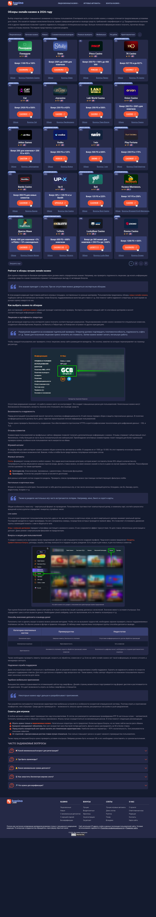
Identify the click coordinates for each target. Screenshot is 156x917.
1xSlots (60, 231)
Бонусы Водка (67, 167)
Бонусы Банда (31, 211)
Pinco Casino (95, 53)
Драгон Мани (25, 231)
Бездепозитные (88, 811)
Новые (45, 35)
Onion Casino (131, 98)
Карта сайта (133, 820)
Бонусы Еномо (137, 255)
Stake (60, 53)
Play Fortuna (131, 142)
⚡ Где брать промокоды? (26, 759)
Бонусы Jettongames (30, 167)
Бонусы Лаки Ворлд (101, 122)
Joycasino (60, 98)
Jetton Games (25, 142)
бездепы (130, 540)
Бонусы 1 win (102, 167)
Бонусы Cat (32, 122)
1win (95, 142)
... (140, 35)
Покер (108, 817)
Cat (25, 98)
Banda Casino (25, 187)
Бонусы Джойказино (65, 122)
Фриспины (87, 814)
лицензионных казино (41, 723)
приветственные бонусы (18, 543)
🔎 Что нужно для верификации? (29, 785)
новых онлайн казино (138, 295)
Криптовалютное (128, 35)
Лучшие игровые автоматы (116, 807)
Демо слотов (110, 811)
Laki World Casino (96, 98)
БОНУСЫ (87, 802)
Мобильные (101, 35)
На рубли (113, 35)
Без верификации (66, 820)
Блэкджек (109, 820)
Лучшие (86, 807)
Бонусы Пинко (102, 78)
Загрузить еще (15, 263)
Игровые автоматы (92, 3)
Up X (60, 187)
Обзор (12, 78)
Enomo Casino (131, 231)
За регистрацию (89, 817)
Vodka (60, 142)
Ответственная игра (136, 811)
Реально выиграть (85, 35)
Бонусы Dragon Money (30, 255)
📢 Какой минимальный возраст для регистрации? (37, 751)
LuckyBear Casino (96, 231)
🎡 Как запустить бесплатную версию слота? (34, 777)
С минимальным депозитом (70, 814)
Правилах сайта (132, 828)
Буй (96, 187)
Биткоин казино (31, 35)
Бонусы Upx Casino (66, 211)
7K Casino (131, 53)
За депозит (87, 820)
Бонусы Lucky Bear (101, 255)
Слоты (10, 461)
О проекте (132, 807)
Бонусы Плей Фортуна (136, 167)
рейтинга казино (30, 310)
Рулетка (109, 814)
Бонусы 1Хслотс (66, 255)
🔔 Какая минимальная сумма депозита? (32, 768)
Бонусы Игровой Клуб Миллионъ (135, 211)
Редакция (132, 814)
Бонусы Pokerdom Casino (29, 78)
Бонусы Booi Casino (101, 211)
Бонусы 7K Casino (136, 78)
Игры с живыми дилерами (19, 528)
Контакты (132, 817)
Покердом (24, 53)
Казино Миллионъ (131, 187)
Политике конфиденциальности (112, 828)
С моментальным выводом (62, 35)
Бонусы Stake (67, 78)
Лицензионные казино (68, 3)
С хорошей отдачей (67, 817)
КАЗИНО (64, 802)
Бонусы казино (112, 3)
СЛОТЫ (109, 802)
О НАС (131, 802)
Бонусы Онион (138, 122)
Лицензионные (15, 35)
